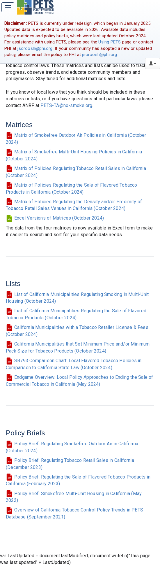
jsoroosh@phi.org (34, 48)
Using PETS (109, 42)
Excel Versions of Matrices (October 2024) (55, 218)
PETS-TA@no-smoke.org (66, 105)
